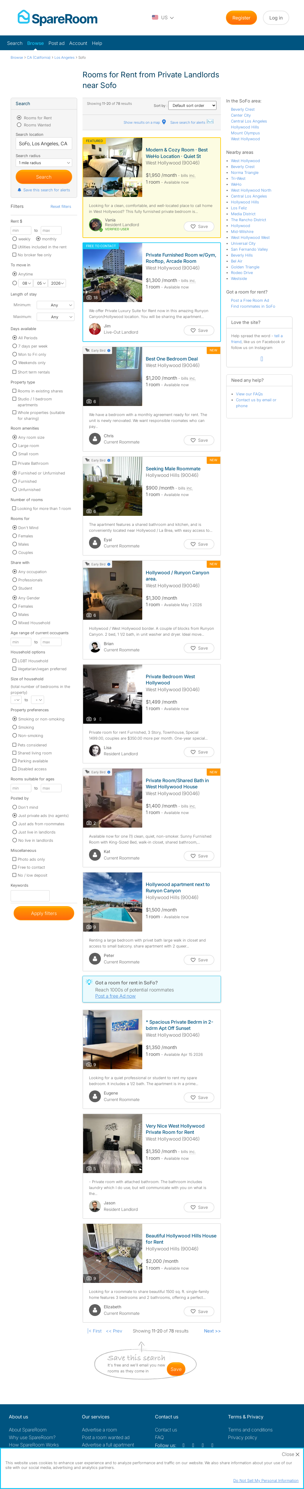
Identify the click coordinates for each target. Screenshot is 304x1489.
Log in (276, 18)
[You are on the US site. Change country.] (163, 17)
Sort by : (185, 105)
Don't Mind (28, 527)
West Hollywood (245, 138)
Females (25, 536)
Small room (28, 453)
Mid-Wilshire (242, 231)
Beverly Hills (242, 255)
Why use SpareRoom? (32, 1437)
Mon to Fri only (32, 354)
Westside (239, 278)
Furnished (27, 481)
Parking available (33, 761)
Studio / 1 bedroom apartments (35, 402)
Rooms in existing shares (40, 391)
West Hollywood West (250, 237)
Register (241, 18)
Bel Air (236, 261)
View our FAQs (249, 394)
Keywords (19, 886)
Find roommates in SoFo (253, 306)
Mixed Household (34, 622)
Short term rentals (34, 372)
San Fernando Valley (249, 249)
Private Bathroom (33, 463)
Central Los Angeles (249, 121)
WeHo (236, 184)
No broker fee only (34, 254)
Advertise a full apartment (108, 1445)
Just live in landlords (37, 832)
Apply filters (44, 913)
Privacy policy (242, 1437)
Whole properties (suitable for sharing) (41, 415)
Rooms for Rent (37, 117)
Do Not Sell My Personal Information (266, 1480)
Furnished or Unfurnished (41, 473)
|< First (94, 1331)
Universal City (243, 243)
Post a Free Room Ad (250, 300)
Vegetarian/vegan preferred (42, 668)
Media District (243, 213)
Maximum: (22, 316)
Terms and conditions (250, 1430)
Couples (25, 552)
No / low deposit (32, 875)
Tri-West (238, 178)
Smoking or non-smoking (41, 719)
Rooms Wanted (37, 125)
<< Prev (114, 1331)
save (176, 1369)
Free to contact (31, 867)
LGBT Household (33, 660)
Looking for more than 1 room (44, 508)
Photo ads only (31, 859)
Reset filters (61, 206)
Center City (241, 115)
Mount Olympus (245, 133)
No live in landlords (35, 840)
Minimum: (22, 304)
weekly (24, 239)
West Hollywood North (251, 190)
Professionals (30, 580)
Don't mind (28, 807)
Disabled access (32, 768)
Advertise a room (99, 1430)
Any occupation (32, 571)
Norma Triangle (244, 172)
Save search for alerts (192, 122)
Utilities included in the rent (42, 246)
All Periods (28, 337)
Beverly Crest (243, 109)
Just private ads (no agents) (43, 815)
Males (23, 544)
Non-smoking (30, 735)
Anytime (25, 274)
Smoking (26, 727)
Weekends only (32, 362)
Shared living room (35, 753)
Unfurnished (29, 489)
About (28, 1430)
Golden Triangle (245, 267)
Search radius (28, 155)
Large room (28, 445)
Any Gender (29, 598)
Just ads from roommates (41, 823)
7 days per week (33, 346)
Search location (29, 134)
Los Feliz (239, 208)
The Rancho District (248, 219)
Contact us (166, 1430)
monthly (49, 239)
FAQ (159, 1437)
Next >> (212, 1331)
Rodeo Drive (242, 272)
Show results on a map (145, 122)
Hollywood (240, 225)
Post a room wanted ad (106, 1437)
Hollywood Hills (245, 127)
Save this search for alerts (43, 189)
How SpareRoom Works (34, 1445)
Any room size (31, 437)
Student (25, 588)
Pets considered (32, 745)
